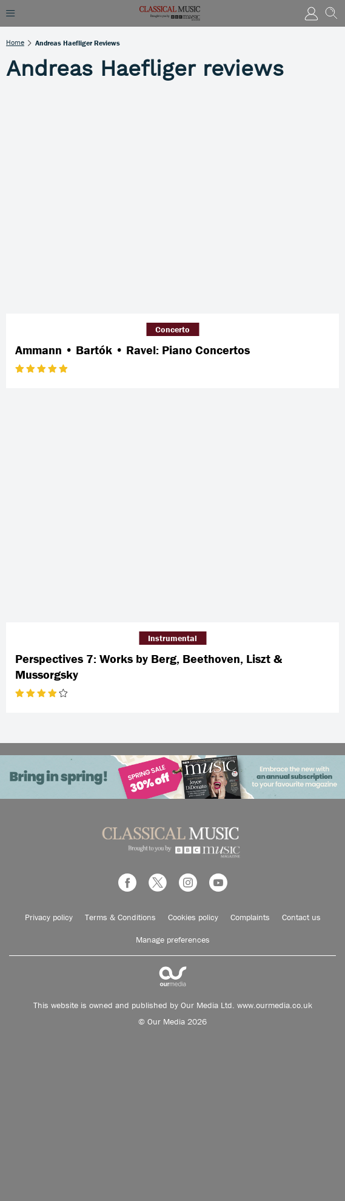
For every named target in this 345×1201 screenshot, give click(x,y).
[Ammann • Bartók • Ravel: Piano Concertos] (172, 203)
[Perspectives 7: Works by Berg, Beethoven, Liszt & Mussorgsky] (172, 511)
